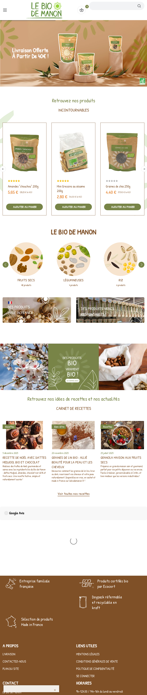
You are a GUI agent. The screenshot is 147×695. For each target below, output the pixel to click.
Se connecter (85, 656)
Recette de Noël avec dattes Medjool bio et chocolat (24, 459)
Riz (121, 280)
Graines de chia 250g (118, 186)
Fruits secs (26, 280)
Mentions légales (88, 634)
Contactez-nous (14, 641)
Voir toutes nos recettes (74, 493)
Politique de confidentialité (95, 648)
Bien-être (59, 427)
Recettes (9, 427)
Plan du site (11, 648)
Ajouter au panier (24, 207)
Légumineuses (73, 280)
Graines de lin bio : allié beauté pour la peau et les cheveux (72, 462)
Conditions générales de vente (97, 641)
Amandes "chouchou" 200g (23, 186)
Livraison (9, 634)
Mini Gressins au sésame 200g (71, 188)
